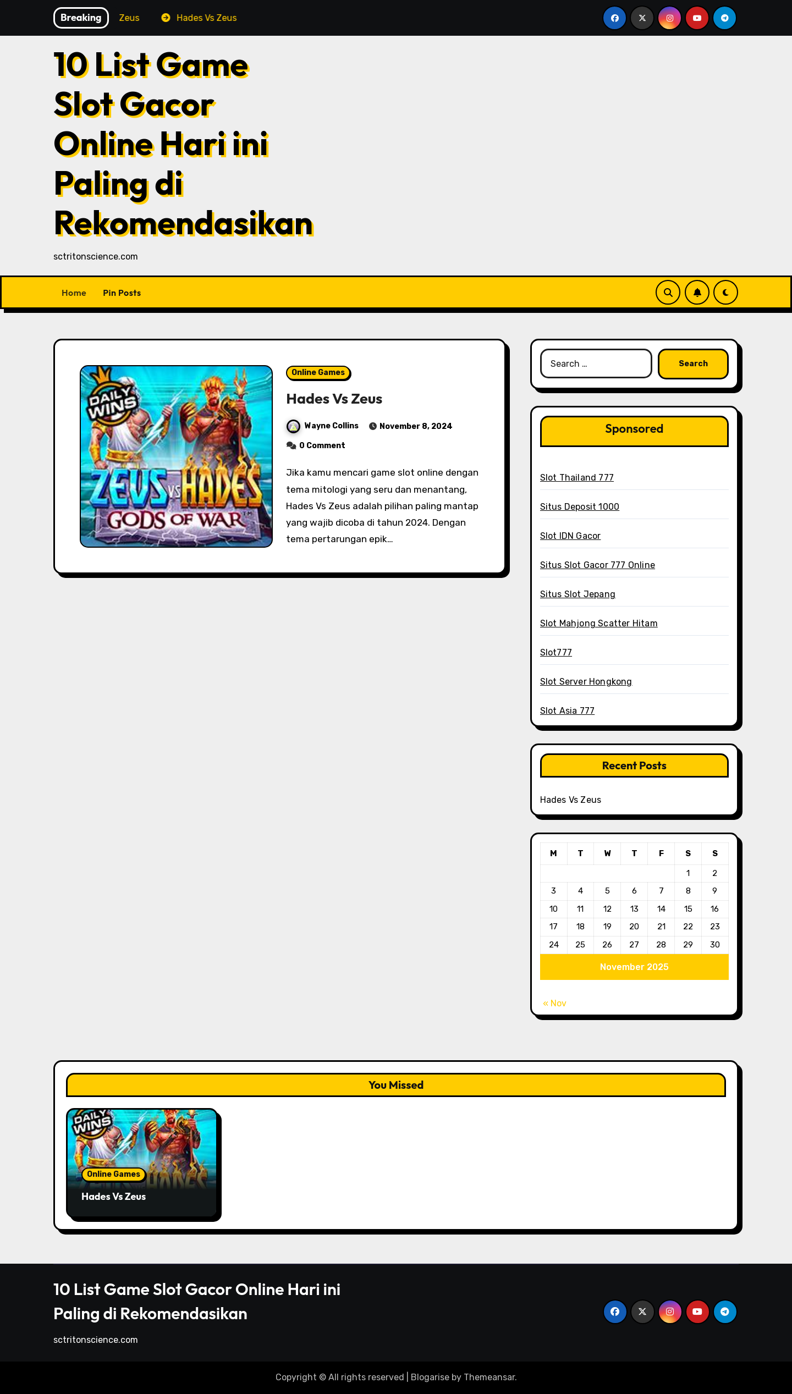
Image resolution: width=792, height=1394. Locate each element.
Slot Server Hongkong (586, 681)
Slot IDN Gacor (570, 536)
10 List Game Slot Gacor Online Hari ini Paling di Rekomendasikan (183, 143)
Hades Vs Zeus (334, 398)
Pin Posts (122, 292)
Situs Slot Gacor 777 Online (597, 565)
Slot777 (556, 652)
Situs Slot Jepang (577, 594)
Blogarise (430, 1377)
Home (74, 292)
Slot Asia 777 (567, 711)
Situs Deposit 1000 (580, 507)
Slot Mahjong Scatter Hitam (599, 623)
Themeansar (489, 1377)
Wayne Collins (323, 426)
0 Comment (322, 445)
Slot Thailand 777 (577, 477)
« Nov (554, 1003)
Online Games (318, 372)
